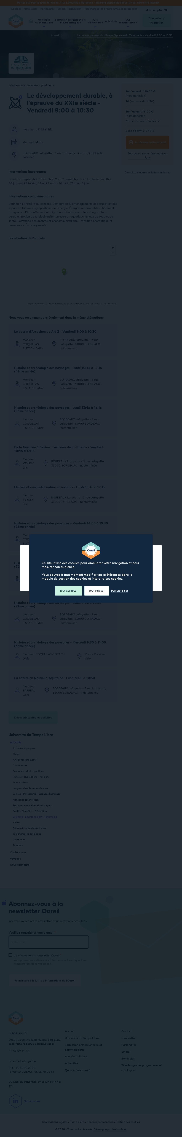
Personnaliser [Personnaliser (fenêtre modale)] (119, 590)
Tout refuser (97, 590)
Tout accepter (68, 590)
